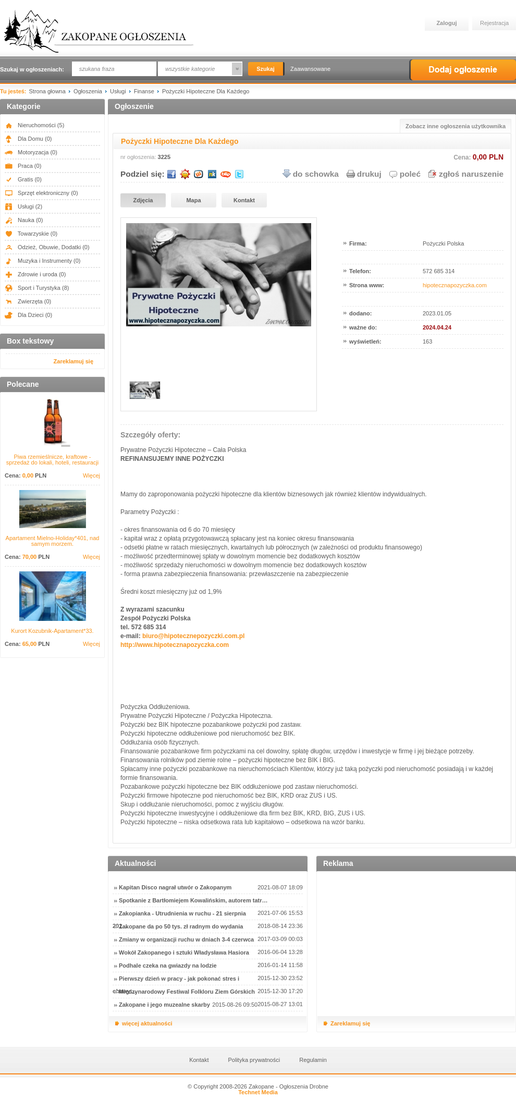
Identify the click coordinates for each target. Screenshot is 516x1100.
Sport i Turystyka (37, 288)
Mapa (193, 200)
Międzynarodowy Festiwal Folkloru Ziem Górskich (187, 991)
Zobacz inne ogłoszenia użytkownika (456, 126)
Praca (23, 166)
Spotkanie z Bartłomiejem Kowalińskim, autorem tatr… (193, 900)
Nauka (24, 220)
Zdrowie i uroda (35, 274)
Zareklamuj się (73, 361)
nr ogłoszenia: (138, 157)
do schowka (316, 173)
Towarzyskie (31, 233)
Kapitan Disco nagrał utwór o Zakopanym (175, 887)
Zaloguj (446, 23)
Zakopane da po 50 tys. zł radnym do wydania (181, 926)
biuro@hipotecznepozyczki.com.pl (193, 636)
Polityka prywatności (254, 1060)
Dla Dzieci (28, 315)
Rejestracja (494, 23)
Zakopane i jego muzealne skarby (164, 1004)
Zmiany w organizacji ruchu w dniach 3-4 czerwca (186, 939)
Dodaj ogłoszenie (462, 69)
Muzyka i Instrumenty (43, 261)
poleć (410, 173)
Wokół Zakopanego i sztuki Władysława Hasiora (184, 952)
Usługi (23, 206)
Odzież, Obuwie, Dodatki (47, 247)
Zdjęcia (143, 200)
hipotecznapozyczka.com (455, 285)
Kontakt (244, 200)
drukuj (369, 173)
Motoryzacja (31, 152)
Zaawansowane (310, 69)
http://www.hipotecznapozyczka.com (174, 645)
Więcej (91, 476)
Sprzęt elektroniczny (41, 193)
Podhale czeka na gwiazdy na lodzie (168, 965)
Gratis (23, 179)
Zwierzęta (28, 301)
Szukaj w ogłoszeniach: (32, 69)
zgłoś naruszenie (471, 173)
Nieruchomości (34, 125)
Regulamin (313, 1060)
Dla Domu (28, 139)
